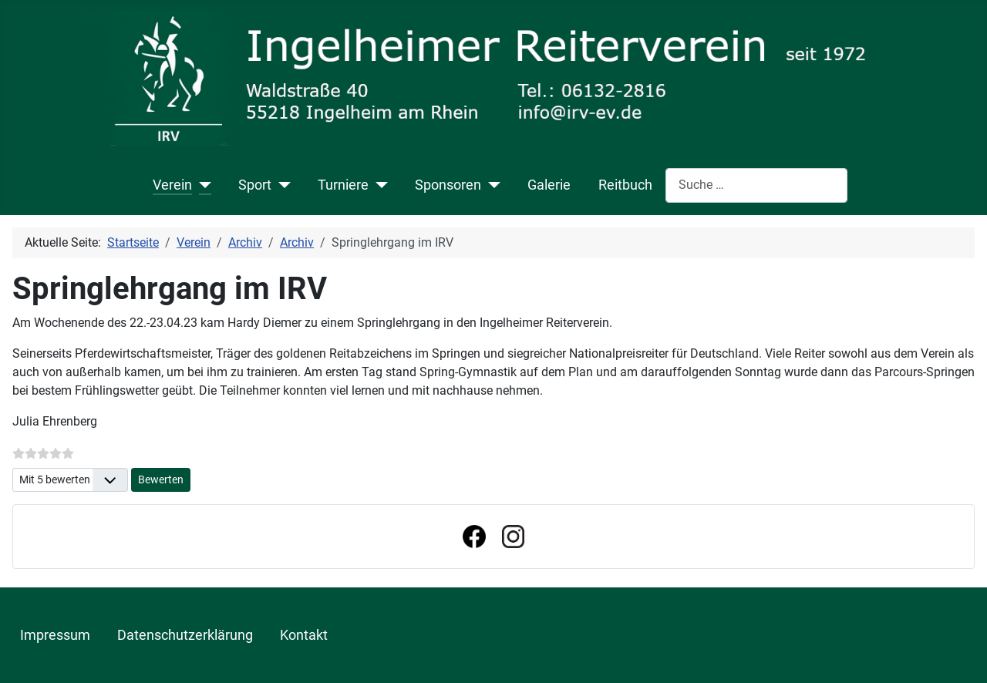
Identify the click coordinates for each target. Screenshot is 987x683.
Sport (254, 185)
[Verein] (201, 185)
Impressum (55, 635)
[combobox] (756, 185)
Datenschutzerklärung (185, 635)
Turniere (343, 185)
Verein (172, 185)
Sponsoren (448, 185)
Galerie (549, 185)
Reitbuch (625, 185)
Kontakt (304, 635)
